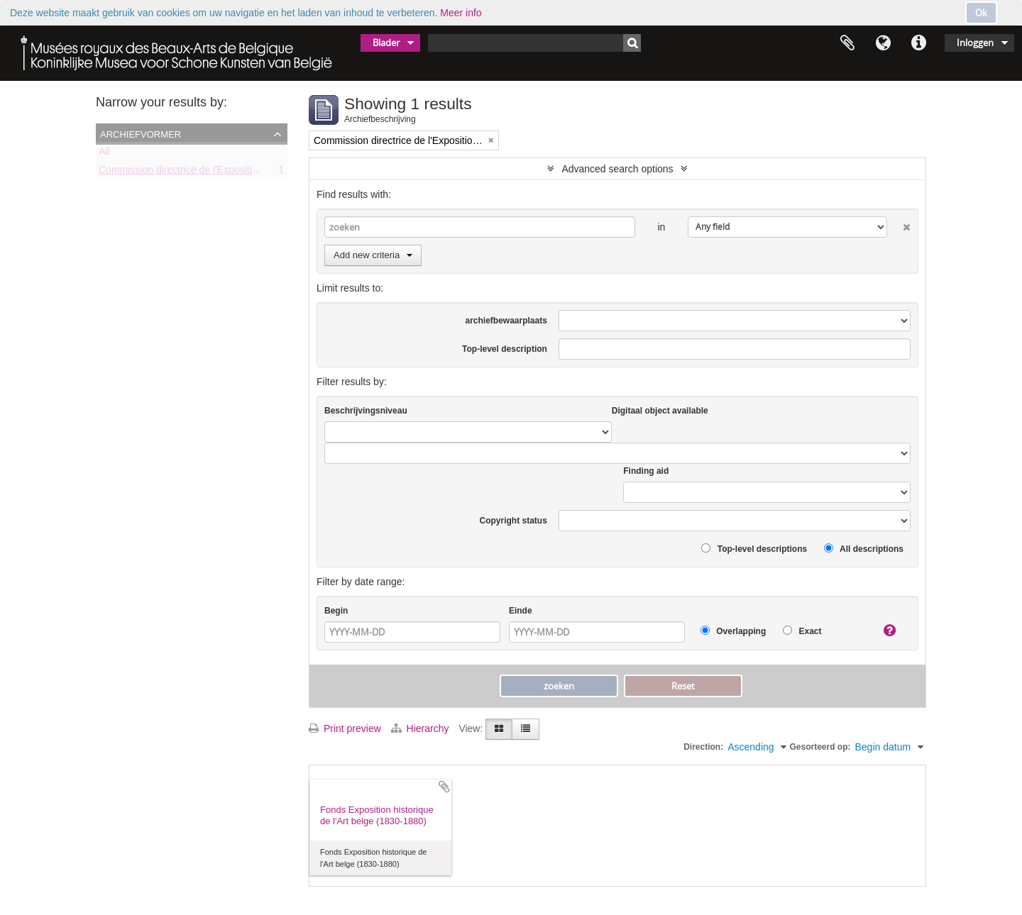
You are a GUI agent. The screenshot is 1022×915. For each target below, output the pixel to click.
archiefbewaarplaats (505, 321)
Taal (883, 43)
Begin (336, 611)
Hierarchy (421, 728)
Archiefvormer (140, 133)
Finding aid (646, 471)
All (104, 154)
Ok (981, 12)
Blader (386, 42)
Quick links (918, 43)
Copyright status (513, 521)
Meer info (460, 12)
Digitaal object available (660, 411)
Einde (520, 611)
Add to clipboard (444, 787)
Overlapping (733, 631)
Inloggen (975, 42)
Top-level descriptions (754, 548)
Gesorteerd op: (819, 747)
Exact (802, 631)
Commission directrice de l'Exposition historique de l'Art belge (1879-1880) (262, 172)
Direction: (703, 747)
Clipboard (847, 43)
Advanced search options (617, 168)
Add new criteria (373, 255)
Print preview (345, 728)
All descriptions (863, 548)
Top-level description (504, 349)
